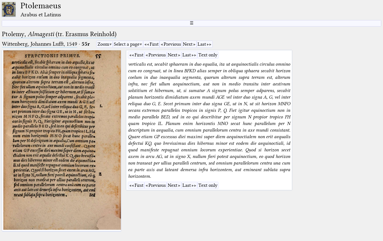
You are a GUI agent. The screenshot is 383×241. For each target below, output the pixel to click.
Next (187, 44)
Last (202, 44)
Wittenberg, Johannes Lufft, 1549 (39, 44)
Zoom (103, 44)
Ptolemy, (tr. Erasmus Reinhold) (59, 34)
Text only (207, 55)
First (154, 44)
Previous (172, 44)
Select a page (126, 44)
